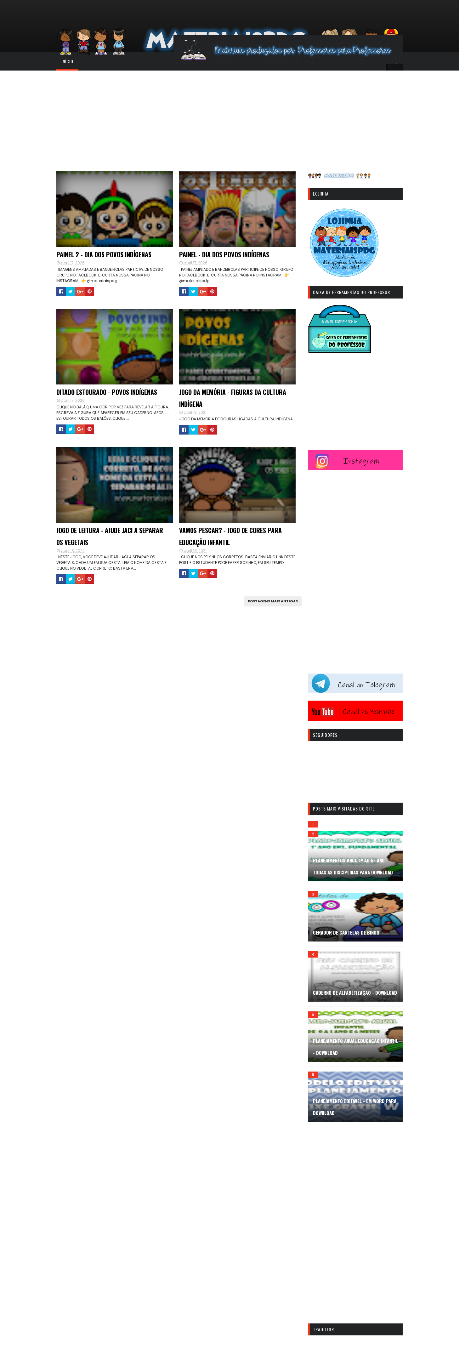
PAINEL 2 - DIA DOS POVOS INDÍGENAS (103, 254)
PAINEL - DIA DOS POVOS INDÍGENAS (224, 254)
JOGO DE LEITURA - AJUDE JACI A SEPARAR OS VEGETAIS (109, 536)
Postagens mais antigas (273, 601)
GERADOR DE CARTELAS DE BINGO (346, 932)
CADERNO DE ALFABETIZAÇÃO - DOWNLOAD (355, 992)
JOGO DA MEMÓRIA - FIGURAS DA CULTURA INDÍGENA (232, 398)
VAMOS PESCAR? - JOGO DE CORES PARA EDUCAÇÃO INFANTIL (230, 536)
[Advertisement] (229, 118)
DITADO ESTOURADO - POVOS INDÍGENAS (106, 392)
